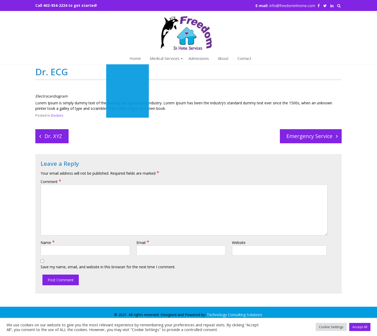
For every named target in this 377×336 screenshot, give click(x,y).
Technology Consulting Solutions (234, 314)
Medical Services (165, 58)
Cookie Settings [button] (331, 326)
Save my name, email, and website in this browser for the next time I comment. (108, 266)
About (223, 58)
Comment (51, 181)
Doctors (57, 115)
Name (48, 242)
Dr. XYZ (53, 136)
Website (239, 242)
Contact (244, 58)
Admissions (198, 58)
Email (142, 242)
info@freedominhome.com (292, 5)
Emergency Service (309, 136)
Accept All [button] (359, 326)
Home (135, 58)
